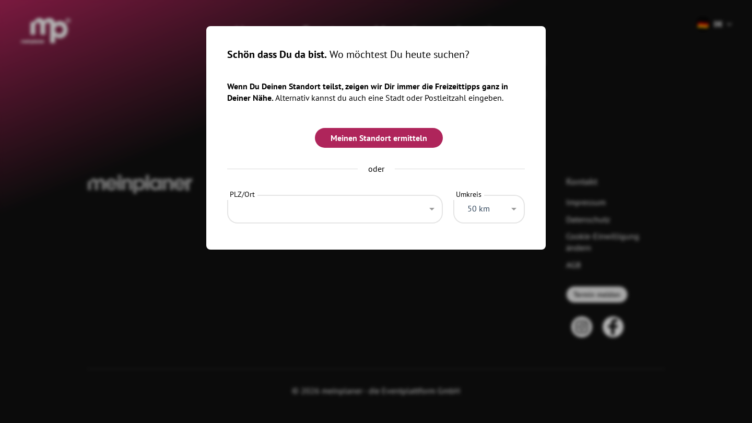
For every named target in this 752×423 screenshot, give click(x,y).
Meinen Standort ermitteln (379, 138)
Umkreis (468, 194)
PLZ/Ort (242, 194)
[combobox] (335, 206)
